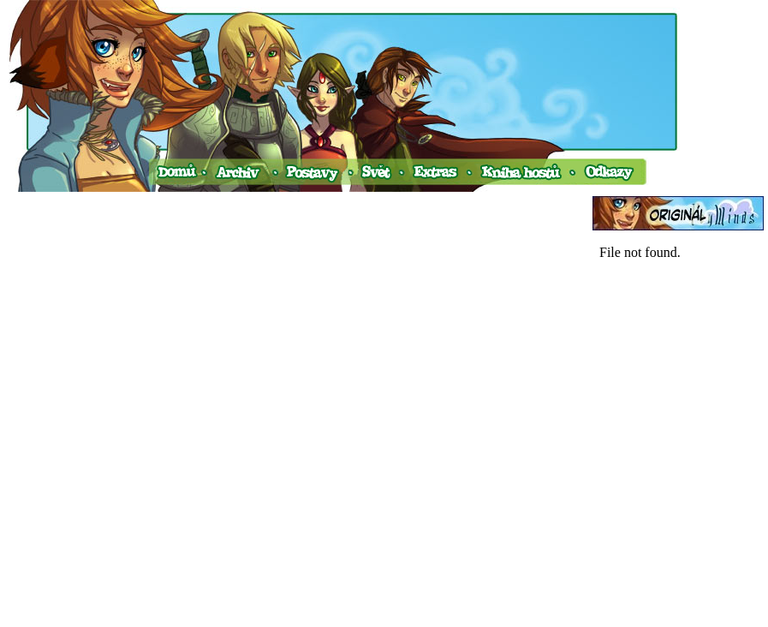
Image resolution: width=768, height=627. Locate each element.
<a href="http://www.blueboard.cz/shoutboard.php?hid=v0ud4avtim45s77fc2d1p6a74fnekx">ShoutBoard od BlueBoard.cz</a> (678, 409)
